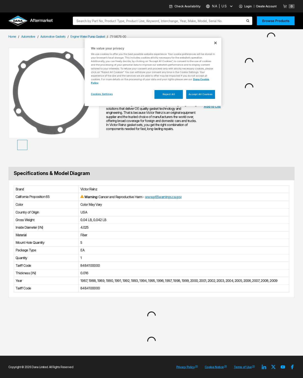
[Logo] (30, 21)
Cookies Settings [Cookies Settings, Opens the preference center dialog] (102, 94)
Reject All (169, 94)
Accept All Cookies (201, 94)
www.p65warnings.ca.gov (163, 197)
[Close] (215, 43)
